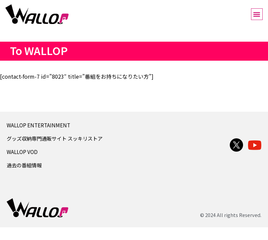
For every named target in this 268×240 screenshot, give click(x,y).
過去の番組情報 (24, 165)
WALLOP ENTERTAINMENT (38, 125)
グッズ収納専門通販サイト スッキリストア (55, 138)
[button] (257, 14)
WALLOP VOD (22, 151)
